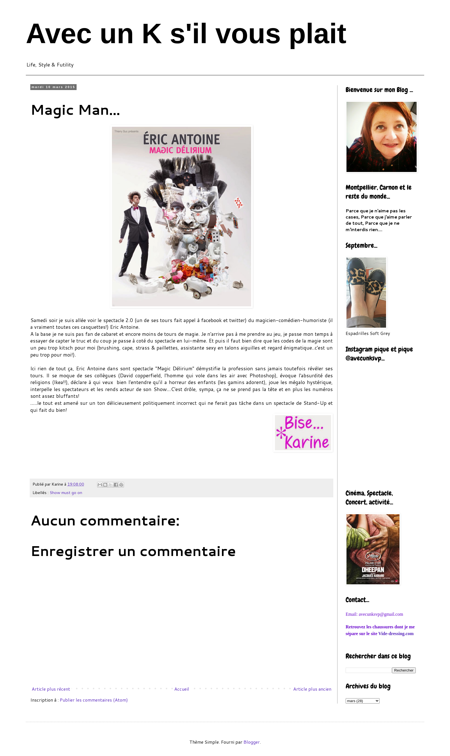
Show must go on (66, 492)
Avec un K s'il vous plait (186, 33)
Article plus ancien (312, 689)
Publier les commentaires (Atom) (94, 700)
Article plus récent (51, 689)
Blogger (252, 742)
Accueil (181, 689)
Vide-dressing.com (396, 633)
